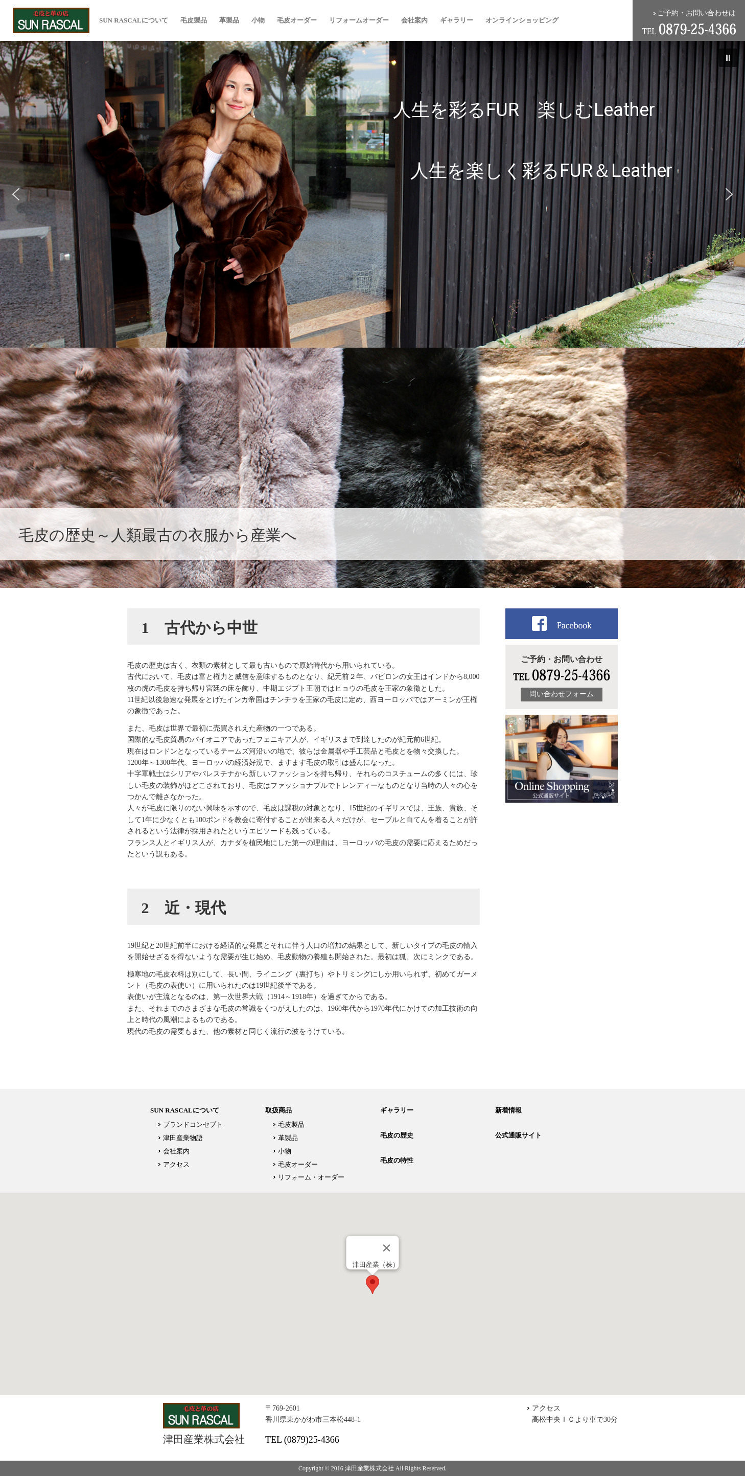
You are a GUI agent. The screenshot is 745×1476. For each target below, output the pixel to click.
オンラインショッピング (521, 20)
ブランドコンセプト (193, 1124)
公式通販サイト (518, 1135)
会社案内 (414, 20)
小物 (258, 20)
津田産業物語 (183, 1138)
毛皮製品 (193, 20)
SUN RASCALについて (133, 20)
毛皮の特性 (396, 1160)
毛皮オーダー (297, 20)
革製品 (229, 20)
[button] (728, 58)
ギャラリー (456, 20)
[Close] (387, 1248)
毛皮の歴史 (396, 1135)
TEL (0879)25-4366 (302, 1440)
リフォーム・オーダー (311, 1177)
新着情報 (508, 1110)
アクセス (176, 1164)
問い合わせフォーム (561, 694)
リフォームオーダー (359, 20)
